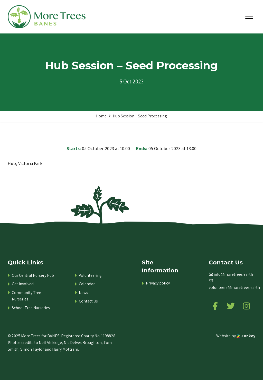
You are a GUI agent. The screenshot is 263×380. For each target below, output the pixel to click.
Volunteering (90, 275)
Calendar (87, 284)
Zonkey (246, 336)
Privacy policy (158, 283)
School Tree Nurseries (31, 307)
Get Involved (23, 284)
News (83, 292)
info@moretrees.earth (233, 274)
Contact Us (88, 301)
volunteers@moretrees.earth (234, 287)
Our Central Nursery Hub (33, 275)
